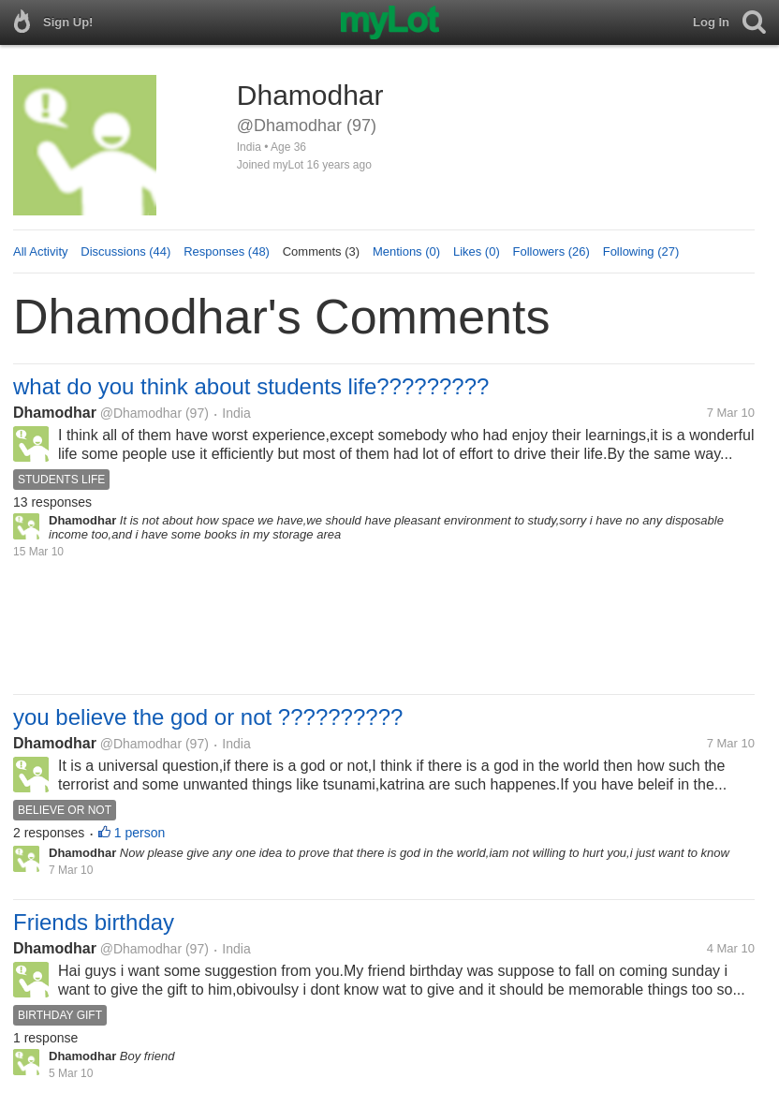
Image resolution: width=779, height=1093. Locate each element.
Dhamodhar (54, 413)
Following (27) (641, 251)
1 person (139, 832)
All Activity (40, 251)
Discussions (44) (125, 251)
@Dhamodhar (141, 413)
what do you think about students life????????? (251, 386)
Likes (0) (476, 251)
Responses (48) (227, 251)
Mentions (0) (406, 251)
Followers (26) (551, 251)
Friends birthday (93, 922)
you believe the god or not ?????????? (208, 717)
